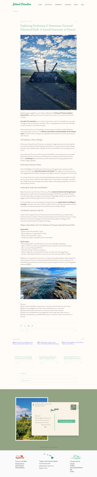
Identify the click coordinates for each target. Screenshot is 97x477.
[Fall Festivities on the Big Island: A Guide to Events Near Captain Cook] (24, 348)
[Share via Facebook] (21, 326)
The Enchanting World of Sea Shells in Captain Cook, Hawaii (72, 357)
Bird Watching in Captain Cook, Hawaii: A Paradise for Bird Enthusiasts (48, 357)
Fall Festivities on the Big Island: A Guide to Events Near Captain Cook (23, 357)
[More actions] (76, 21)
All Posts (15, 11)
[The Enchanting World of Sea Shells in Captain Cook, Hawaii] (73, 348)
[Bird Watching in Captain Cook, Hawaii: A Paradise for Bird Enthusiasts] (49, 348)
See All (82, 339)
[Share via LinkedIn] (28, 326)
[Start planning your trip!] (66, 421)
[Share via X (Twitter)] (25, 326)
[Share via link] (32, 326)
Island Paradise (22, 4)
